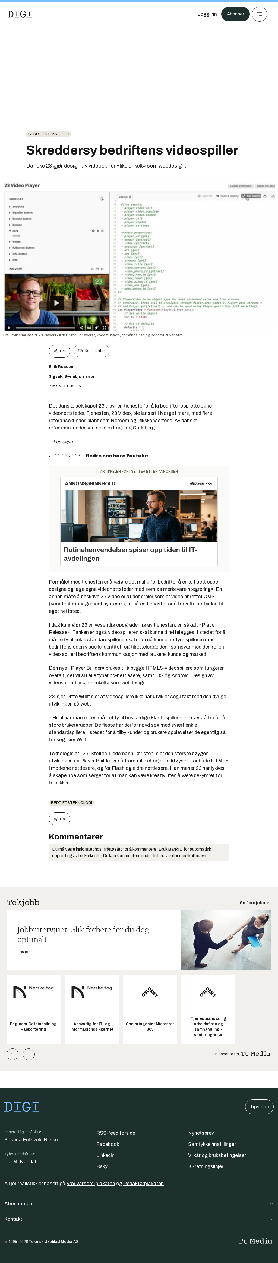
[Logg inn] (205, 14)
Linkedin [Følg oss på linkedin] (105, 1155)
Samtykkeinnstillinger (212, 1144)
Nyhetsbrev (201, 1133)
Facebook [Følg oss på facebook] (107, 1144)
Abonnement (139, 1203)
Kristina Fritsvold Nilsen (31, 1139)
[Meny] (259, 14)
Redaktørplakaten (143, 1183)
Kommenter (91, 351)
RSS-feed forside (115, 1133)
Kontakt (139, 1219)
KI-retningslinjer (205, 1166)
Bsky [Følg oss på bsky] (102, 1166)
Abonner (234, 14)
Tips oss (259, 1107)
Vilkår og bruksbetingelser (217, 1155)
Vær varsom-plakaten (91, 1183)
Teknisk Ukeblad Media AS (54, 1242)
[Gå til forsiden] (20, 14)
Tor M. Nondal (20, 1161)
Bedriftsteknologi (48, 134)
